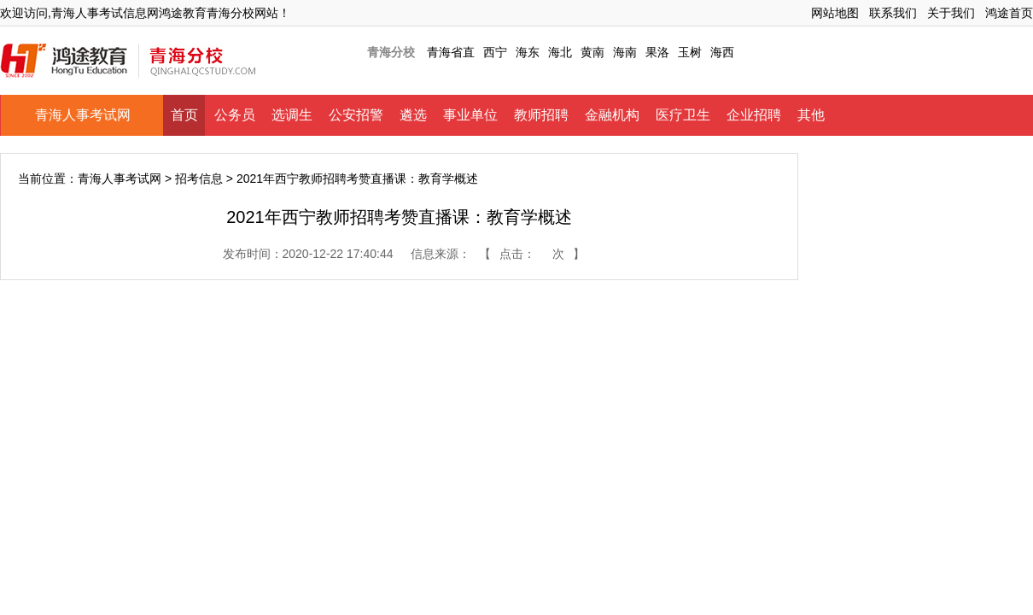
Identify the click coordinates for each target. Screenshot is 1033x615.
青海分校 (391, 52)
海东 (528, 52)
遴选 (413, 115)
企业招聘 (754, 115)
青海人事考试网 (83, 115)
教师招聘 (541, 115)
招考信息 (199, 178)
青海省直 (451, 52)
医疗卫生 (683, 115)
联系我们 (893, 13)
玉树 (690, 52)
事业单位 (470, 115)
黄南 (592, 52)
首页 (184, 115)
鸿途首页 (1009, 13)
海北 (560, 52)
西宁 (495, 52)
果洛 (657, 52)
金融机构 (612, 115)
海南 (625, 52)
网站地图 (835, 13)
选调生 (291, 115)
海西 (722, 52)
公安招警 (356, 115)
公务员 (234, 115)
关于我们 (951, 13)
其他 (811, 115)
